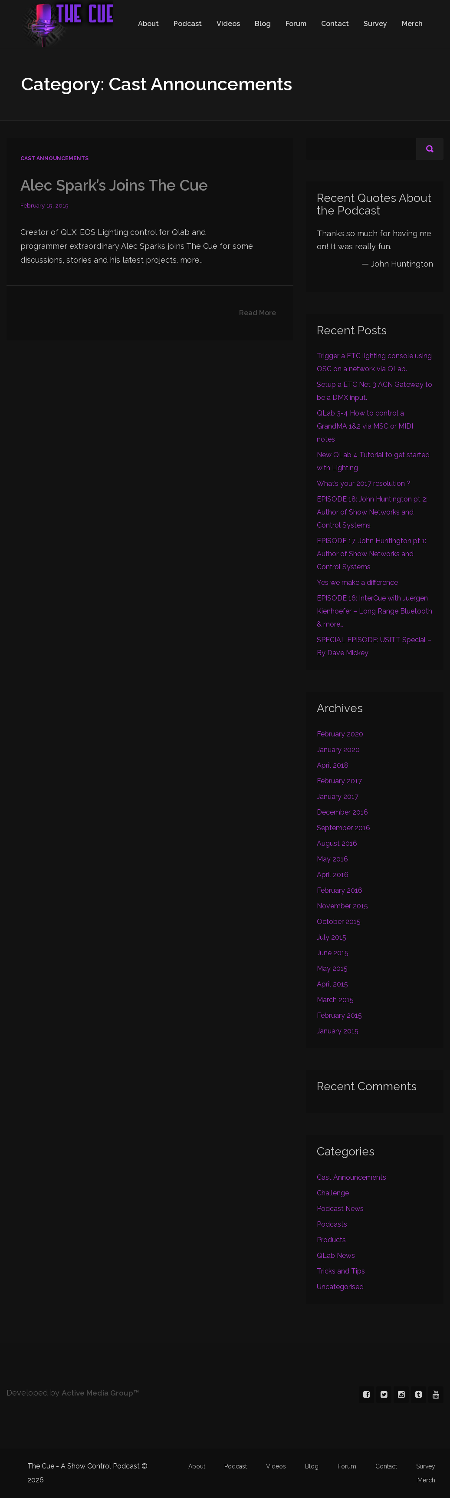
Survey (375, 24)
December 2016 (342, 812)
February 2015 (339, 1015)
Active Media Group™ (102, 1392)
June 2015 (332, 953)
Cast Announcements (54, 158)
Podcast (188, 24)
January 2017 (337, 796)
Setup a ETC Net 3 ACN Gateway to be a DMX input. (374, 391)
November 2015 (342, 906)
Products (331, 1240)
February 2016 (339, 890)
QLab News (336, 1255)
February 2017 (339, 781)
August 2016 (337, 843)
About (148, 24)
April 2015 (332, 984)
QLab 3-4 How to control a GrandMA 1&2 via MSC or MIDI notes (365, 426)
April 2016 (332, 875)
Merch (412, 24)
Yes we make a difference (357, 582)
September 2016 (343, 828)
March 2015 (335, 1000)
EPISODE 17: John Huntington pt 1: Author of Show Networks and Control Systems (371, 554)
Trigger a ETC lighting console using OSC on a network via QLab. (374, 362)
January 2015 (337, 1031)
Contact (335, 24)
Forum (296, 24)
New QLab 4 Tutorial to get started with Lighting (373, 461)
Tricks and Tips (341, 1271)
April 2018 (332, 765)
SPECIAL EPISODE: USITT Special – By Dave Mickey (374, 646)
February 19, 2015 (44, 205)
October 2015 (339, 921)
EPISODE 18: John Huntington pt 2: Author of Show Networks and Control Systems (372, 512)
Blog (263, 24)
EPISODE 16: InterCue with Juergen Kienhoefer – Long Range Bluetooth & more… (374, 611)
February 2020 (340, 734)
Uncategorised (340, 1287)
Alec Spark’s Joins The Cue (117, 185)
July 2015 (331, 937)
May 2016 (332, 859)
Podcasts (332, 1224)
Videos (228, 24)
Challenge (333, 1193)
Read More (257, 313)
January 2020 (338, 750)
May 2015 (332, 968)
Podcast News (340, 1208)
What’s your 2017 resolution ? (364, 483)
